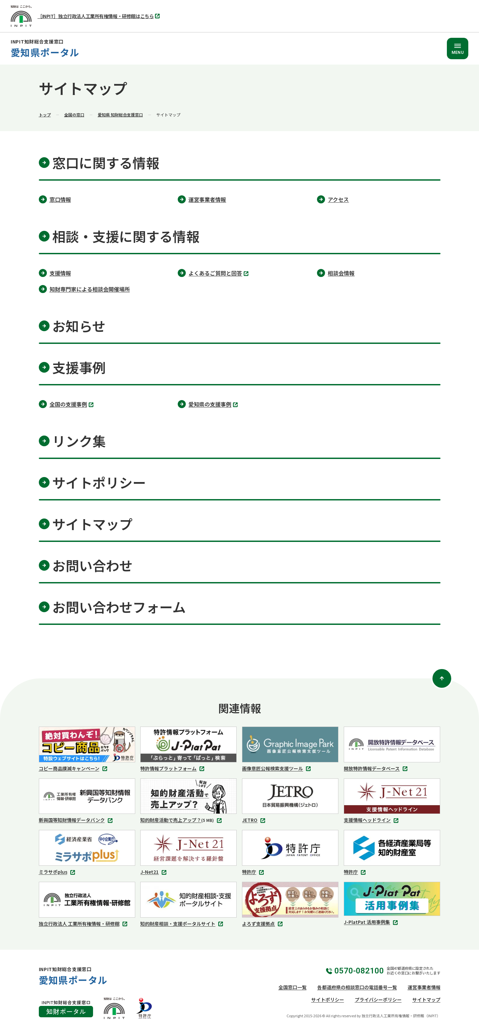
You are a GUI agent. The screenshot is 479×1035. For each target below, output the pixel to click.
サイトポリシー (327, 999)
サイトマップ (426, 999)
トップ (45, 114)
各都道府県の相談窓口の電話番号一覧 (357, 987)
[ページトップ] (442, 678)
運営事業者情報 (424, 987)
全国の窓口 (74, 114)
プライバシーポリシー (378, 999)
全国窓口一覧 (292, 987)
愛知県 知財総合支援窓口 (120, 114)
